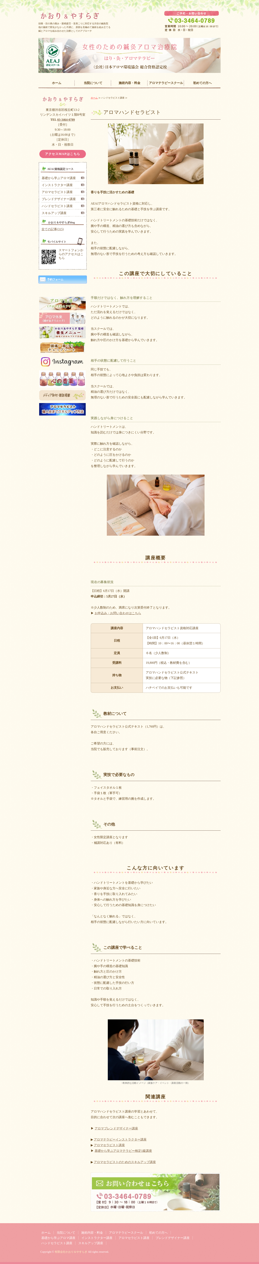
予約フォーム (55, 279)
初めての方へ (202, 83)
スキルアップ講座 (54, 213)
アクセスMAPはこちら (62, 154)
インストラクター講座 (57, 185)
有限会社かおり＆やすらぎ (71, 1251)
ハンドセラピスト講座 (57, 206)
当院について (93, 83)
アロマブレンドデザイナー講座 (116, 1128)
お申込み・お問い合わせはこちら (118, 613)
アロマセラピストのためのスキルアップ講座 (125, 1162)
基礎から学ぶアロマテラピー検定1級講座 (123, 1150)
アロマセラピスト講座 (109, 1145)
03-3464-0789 (66, 119)
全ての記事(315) (52, 229)
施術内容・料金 (129, 83)
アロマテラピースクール (166, 83)
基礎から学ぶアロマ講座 (59, 178)
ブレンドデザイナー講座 (59, 199)
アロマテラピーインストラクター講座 (120, 1139)
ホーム (56, 83)
